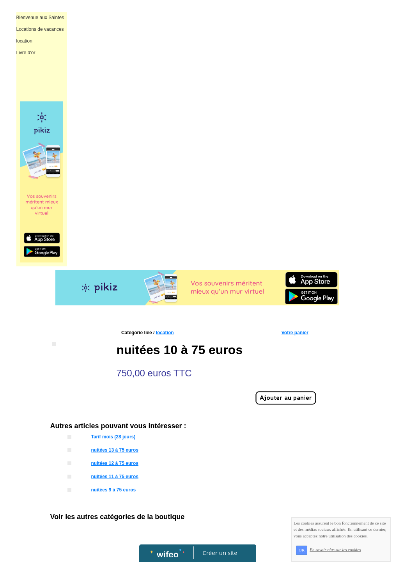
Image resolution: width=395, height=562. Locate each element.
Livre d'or (25, 52)
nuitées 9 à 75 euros (113, 490)
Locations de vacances (40, 29)
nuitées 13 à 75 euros (114, 450)
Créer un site (219, 553)
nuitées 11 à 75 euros (114, 476)
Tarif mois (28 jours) (113, 437)
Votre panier (295, 332)
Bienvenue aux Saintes (40, 17)
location (24, 41)
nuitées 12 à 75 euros (114, 463)
